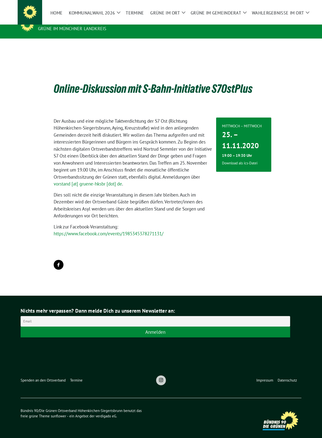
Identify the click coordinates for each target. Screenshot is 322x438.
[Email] (155, 313)
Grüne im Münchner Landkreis (72, 28)
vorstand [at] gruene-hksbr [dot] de (88, 176)
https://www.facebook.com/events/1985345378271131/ (108, 226)
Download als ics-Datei (240, 155)
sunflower (58, 408)
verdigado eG (106, 408)
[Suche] (286, 6)
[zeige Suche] (292, 6)
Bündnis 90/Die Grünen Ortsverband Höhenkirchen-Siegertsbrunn (126, 21)
